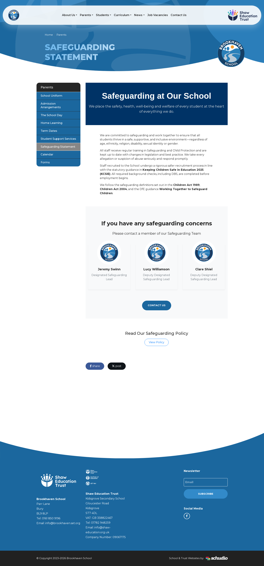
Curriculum (121, 15)
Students (102, 15)
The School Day (51, 115)
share (95, 366)
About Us (68, 15)
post (116, 366)
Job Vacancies (157, 15)
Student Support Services (58, 138)
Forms (45, 162)
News (138, 15)
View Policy (156, 342)
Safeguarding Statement (58, 146)
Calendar (47, 154)
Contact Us (179, 15)
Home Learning (51, 123)
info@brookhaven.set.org (62, 523)
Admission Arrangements (51, 105)
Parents (85, 15)
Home (49, 34)
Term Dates (49, 130)
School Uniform (51, 95)
